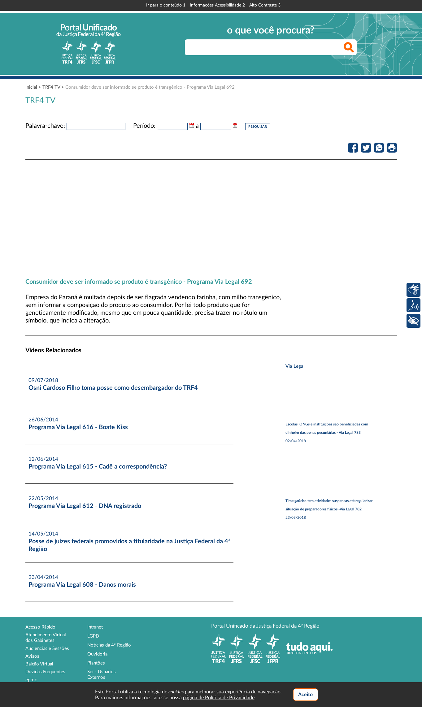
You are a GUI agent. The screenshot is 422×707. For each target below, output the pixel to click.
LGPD (93, 636)
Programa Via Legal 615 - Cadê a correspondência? (97, 467)
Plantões (96, 663)
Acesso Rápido (40, 627)
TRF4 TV (51, 87)
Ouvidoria (97, 654)
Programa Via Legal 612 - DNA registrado (84, 506)
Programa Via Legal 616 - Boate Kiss (78, 427)
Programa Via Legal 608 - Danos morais (82, 585)
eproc (31, 680)
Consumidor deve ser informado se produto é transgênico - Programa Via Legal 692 (150, 87)
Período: (144, 126)
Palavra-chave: (45, 126)
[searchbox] (271, 47)
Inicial (31, 87)
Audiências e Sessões (47, 648)
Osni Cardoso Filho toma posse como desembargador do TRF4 (113, 388)
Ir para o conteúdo (165, 5)
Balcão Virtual (39, 664)
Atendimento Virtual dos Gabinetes (45, 638)
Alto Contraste (265, 5)
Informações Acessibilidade (217, 5)
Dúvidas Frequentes (45, 671)
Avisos (32, 656)
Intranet (95, 627)
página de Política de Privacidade (219, 697)
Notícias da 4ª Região (109, 645)
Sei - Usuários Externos (101, 674)
